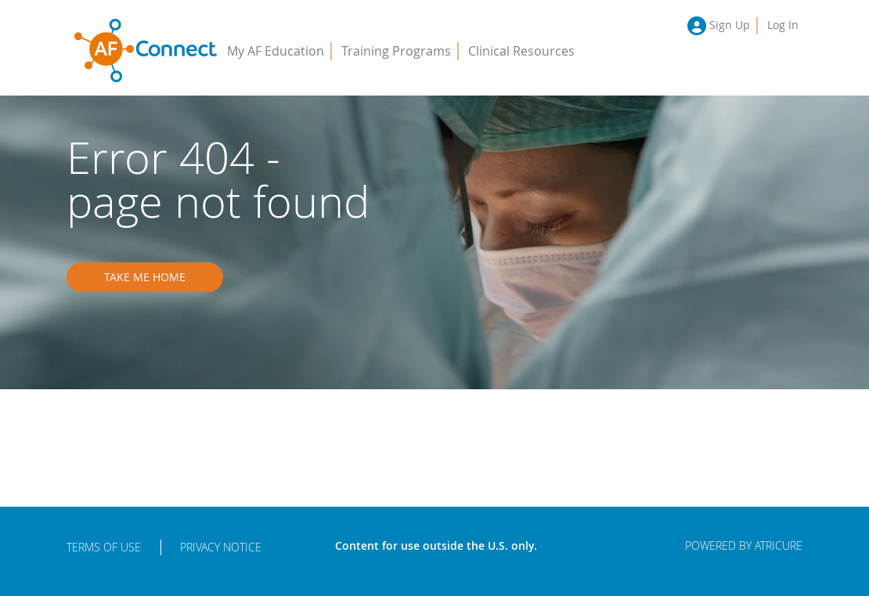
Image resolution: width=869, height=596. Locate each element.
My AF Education (275, 51)
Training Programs (396, 51)
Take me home (145, 276)
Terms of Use (104, 547)
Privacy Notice (220, 547)
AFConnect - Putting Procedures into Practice (145, 51)
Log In (783, 24)
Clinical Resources (521, 51)
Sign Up (729, 24)
